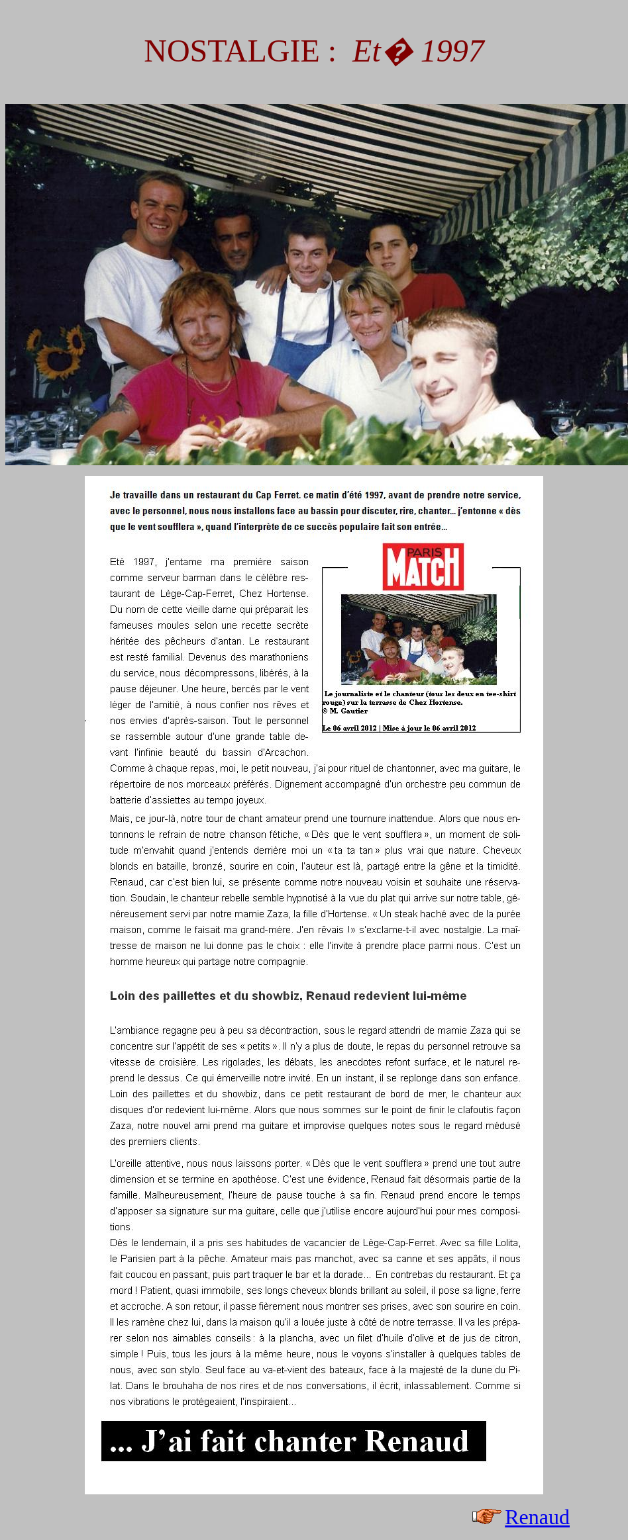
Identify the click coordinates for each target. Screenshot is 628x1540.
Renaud (537, 1517)
